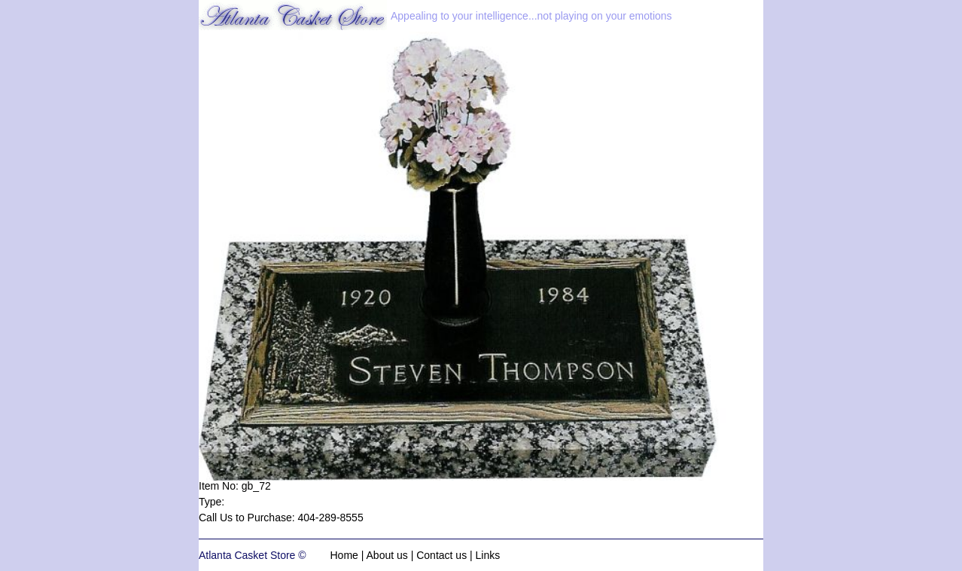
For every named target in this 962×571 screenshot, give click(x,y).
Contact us (441, 555)
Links (488, 555)
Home (344, 555)
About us (387, 555)
